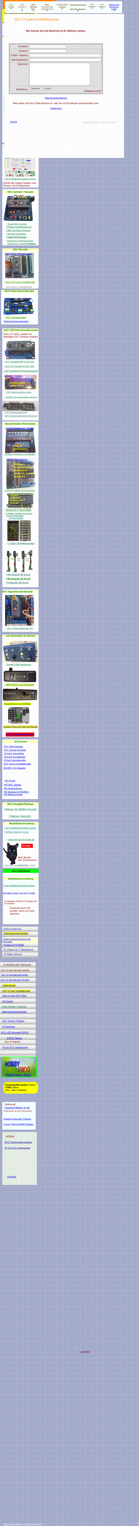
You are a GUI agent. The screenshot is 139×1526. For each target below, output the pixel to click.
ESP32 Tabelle (14, 1038)
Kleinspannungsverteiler (16, 933)
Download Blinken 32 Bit (17, 1108)
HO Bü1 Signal (12, 784)
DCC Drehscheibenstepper (18, 1142)
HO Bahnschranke (13, 794)
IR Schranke (8, 1027)
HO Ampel (10, 781)
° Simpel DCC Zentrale (16, 224)
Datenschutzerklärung (56, 102)
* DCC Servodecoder (15, 317)
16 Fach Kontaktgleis (14, 757)
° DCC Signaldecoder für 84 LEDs (19, 362)
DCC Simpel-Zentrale (15, 750)
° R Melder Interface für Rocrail (18, 513)
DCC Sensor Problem (13, 1021)
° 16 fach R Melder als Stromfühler (19, 490)
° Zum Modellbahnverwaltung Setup (19, 179)
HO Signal (7, 1001)
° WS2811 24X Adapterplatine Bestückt (21, 397)
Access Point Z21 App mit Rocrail (20, 727)
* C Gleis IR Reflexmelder (20, 543)
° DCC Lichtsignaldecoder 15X (19, 628)
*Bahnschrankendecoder (16, 321)
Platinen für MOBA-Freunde (21, 809)
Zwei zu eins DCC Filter (14, 995)
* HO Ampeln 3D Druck (18, 579)
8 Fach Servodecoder (15, 760)
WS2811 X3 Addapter (14, 768)
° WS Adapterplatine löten (18, 392)
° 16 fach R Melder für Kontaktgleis (19, 454)
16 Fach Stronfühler (14, 753)
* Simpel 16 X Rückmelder (18, 510)
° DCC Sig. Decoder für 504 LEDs (19, 366)
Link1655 (11, 1177)
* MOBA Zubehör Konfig (16, 832)
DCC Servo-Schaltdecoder (17, 764)
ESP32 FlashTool (12, 929)
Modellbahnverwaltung (16, 155)
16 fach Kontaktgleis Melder (19, 428)
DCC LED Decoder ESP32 (14, 1032)
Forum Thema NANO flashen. (18, 1124)
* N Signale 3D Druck (17, 582)
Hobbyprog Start (18, 1075)
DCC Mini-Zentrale (13, 746)
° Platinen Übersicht (19, 816)
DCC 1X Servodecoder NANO (14, 975)
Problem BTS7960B (13, 945)
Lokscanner (9, 985)
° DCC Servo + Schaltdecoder (18, 287)
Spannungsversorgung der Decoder (17, 940)
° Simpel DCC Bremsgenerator (19, 241)
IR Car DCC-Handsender (15, 1047)
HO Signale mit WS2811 (16, 792)
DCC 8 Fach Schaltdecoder (16, 991)
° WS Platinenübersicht (15, 412)
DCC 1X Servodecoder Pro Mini (15, 980)
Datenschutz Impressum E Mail (114, 7)
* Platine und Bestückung (19, 227)
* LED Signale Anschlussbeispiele (20, 371)
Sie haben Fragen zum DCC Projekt (19, 893)
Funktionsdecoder (78, 7)
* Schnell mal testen (16, 234)
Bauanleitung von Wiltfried (17, 704)
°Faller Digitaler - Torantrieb (14, 1006)
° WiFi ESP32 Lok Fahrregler (19, 685)
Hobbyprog (56, 113)
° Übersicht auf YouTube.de (20, 839)
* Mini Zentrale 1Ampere (18, 230)
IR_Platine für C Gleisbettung (18, 949)
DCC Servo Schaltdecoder (18, 254)
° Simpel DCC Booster (16, 237)
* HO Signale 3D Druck (18, 574)
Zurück (13, 122)
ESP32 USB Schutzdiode (20, 734)
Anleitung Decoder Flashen (17, 1119)
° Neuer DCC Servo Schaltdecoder (19, 282)
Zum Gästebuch (21, 870)
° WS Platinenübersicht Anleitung (20, 416)
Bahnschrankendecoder (14, 1012)
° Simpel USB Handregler (18, 664)
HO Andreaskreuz (13, 788)
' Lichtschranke (15, 518)
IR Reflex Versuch (13, 954)
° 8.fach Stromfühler (15, 516)
